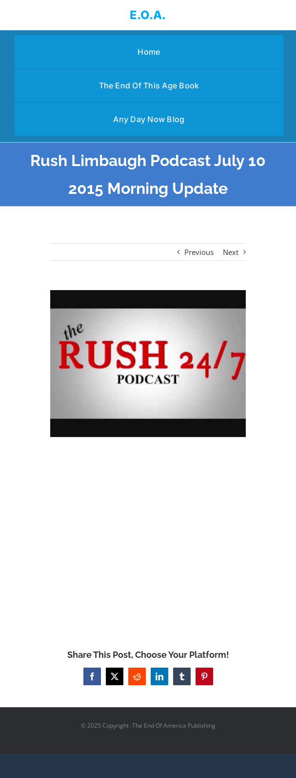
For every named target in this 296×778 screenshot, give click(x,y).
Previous (199, 252)
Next (230, 252)
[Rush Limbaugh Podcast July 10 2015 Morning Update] (148, 363)
